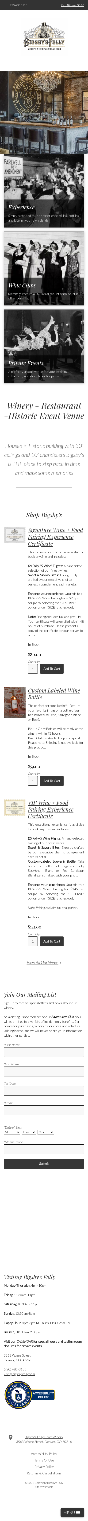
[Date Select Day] (29, 1132)
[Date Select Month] (12, 1132)
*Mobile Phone (13, 1142)
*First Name (11, 1045)
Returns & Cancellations (44, 1473)
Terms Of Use (44, 1460)
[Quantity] (33, 669)
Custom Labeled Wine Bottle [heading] (54, 694)
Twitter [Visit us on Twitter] (44, 1448)
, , (44, 1442)
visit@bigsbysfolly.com (19, 1374)
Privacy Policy (44, 1467)
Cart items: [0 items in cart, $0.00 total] (72, 5)
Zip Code (9, 1084)
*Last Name (11, 1064)
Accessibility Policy (44, 1454)
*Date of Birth (13, 1127)
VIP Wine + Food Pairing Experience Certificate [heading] (50, 809)
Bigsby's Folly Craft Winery (44, 1437)
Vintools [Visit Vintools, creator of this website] (48, 1487)
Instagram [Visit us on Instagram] (51, 1448)
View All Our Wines (42, 962)
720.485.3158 (18, 5)
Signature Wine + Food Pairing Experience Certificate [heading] (55, 536)
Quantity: (34, 662)
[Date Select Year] (46, 1132)
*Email (8, 1103)
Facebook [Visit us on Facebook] (37, 1448)
